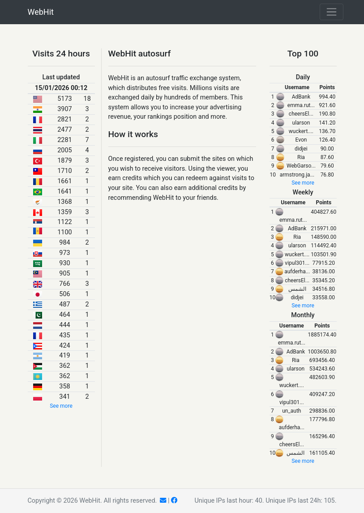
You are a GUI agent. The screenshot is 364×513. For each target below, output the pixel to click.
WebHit (41, 12)
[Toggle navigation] (331, 12)
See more (61, 406)
